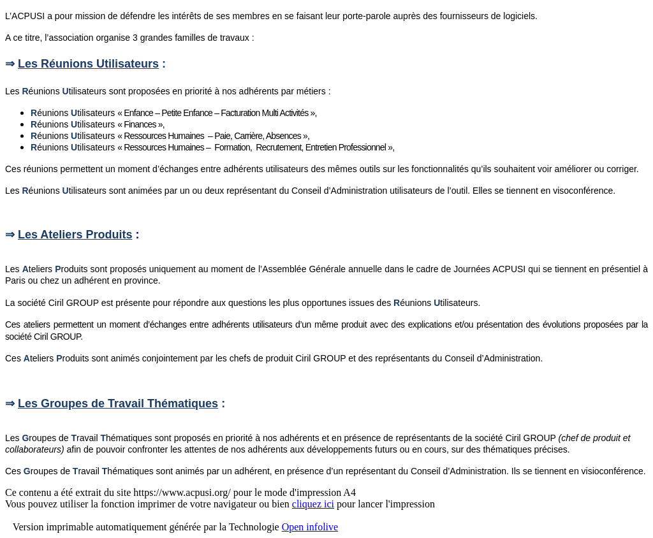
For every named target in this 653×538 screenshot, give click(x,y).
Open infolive (310, 526)
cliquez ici (313, 503)
